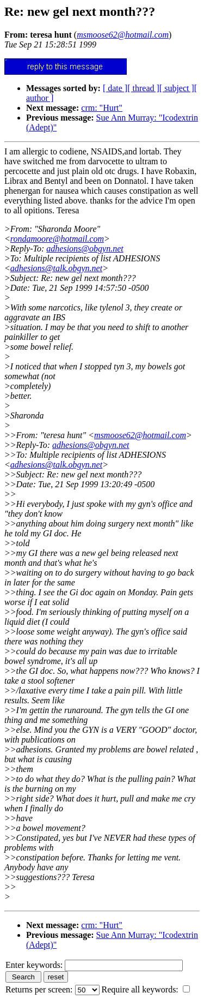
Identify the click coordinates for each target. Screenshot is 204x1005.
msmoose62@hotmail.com (140, 435)
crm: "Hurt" (101, 107)
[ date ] (115, 88)
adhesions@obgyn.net (84, 248)
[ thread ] (143, 88)
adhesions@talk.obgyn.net (56, 268)
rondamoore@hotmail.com (57, 238)
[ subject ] (176, 88)
